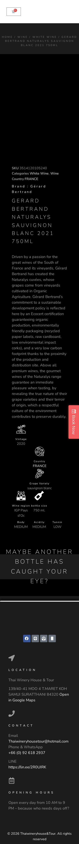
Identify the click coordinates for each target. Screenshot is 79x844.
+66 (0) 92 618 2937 (26, 752)
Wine (22, 37)
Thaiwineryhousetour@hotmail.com (38, 741)
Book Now (73, 424)
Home (7, 37)
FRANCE (31, 179)
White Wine (44, 37)
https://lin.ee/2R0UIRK (27, 767)
